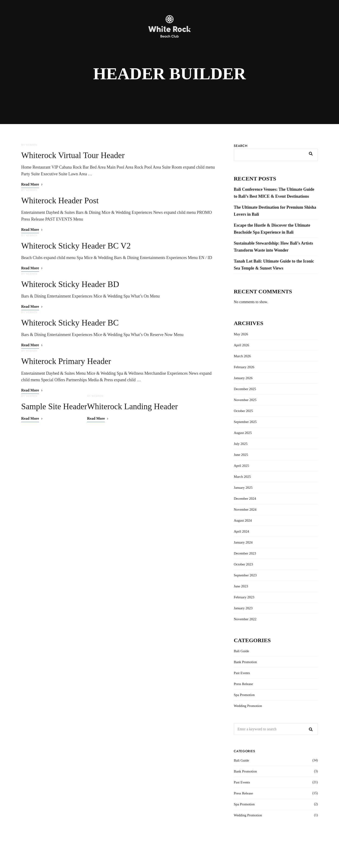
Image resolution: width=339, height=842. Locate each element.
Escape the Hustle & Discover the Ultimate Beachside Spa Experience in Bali (272, 229)
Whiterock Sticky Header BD (70, 284)
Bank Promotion (245, 662)
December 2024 (245, 498)
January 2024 (243, 542)
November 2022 (245, 619)
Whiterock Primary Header (66, 361)
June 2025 (241, 455)
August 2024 (243, 520)
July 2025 (240, 444)
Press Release (243, 684)
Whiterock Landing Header (134, 406)
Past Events (242, 673)
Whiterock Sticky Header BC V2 (76, 245)
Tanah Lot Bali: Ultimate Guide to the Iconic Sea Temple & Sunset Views (274, 264)
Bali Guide (241, 651)
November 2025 (245, 400)
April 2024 (241, 531)
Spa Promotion (244, 695)
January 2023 (243, 608)
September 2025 (245, 422)
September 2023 (245, 575)
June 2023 (241, 586)
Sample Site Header (54, 406)
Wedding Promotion (248, 706)
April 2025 (241, 466)
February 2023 (244, 597)
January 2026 (243, 378)
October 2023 (243, 564)
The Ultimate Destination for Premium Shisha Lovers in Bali (275, 211)
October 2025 (243, 411)
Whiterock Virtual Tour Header (73, 155)
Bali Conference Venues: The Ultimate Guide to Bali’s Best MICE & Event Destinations (274, 193)
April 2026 (241, 345)
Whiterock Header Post (60, 200)
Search (240, 145)
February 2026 (244, 367)
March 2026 (242, 356)
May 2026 (241, 334)
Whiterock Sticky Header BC (70, 322)
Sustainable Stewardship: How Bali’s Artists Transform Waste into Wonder (273, 247)
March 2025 (242, 476)
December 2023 (245, 553)
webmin (31, 144)
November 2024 (245, 509)
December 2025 (245, 389)
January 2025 (243, 487)
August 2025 (243, 433)
